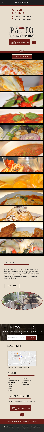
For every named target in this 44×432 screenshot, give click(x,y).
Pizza (9, 379)
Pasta (10, 391)
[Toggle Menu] (2, 2)
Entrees (24, 379)
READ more (12, 286)
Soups (10, 389)
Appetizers (11, 383)
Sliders (10, 385)
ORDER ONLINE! (18, 11)
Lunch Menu (26, 385)
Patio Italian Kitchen (22, 2)
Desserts (25, 383)
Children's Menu (27, 381)
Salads (10, 387)
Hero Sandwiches (13, 381)
